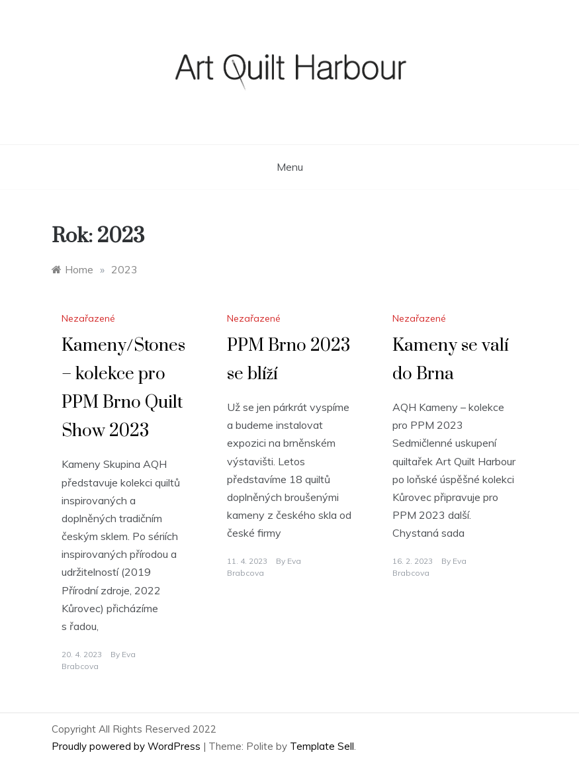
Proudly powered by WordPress (127, 746)
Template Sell (322, 746)
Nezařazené (88, 318)
